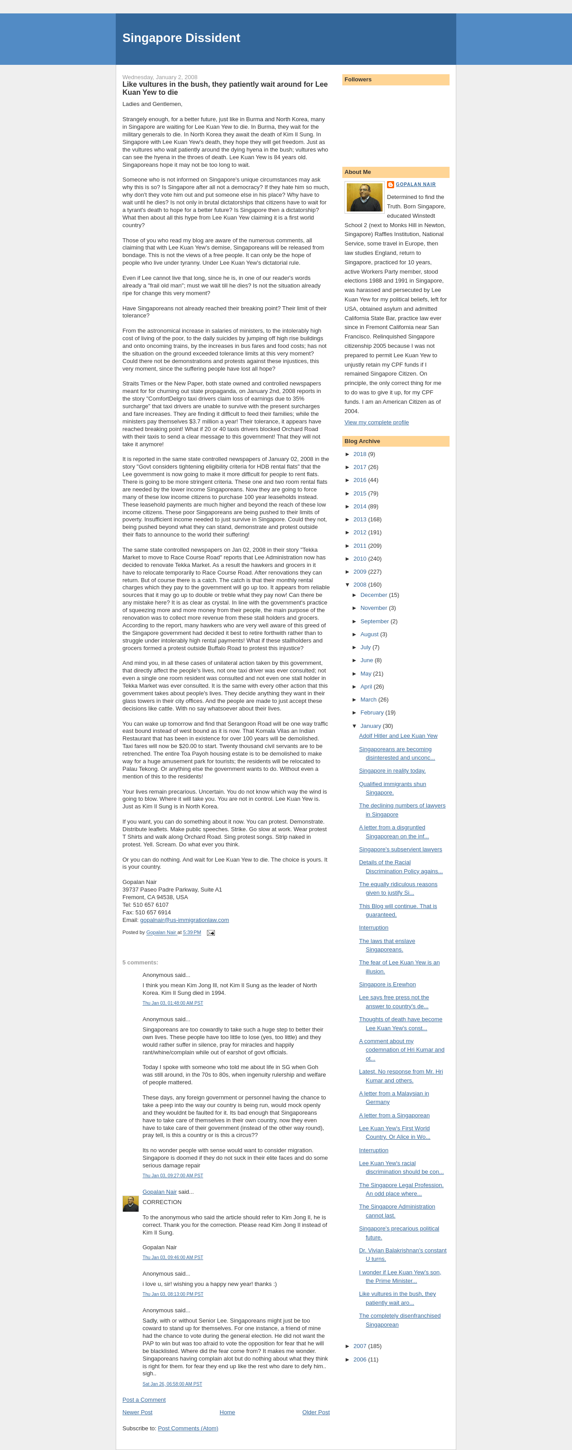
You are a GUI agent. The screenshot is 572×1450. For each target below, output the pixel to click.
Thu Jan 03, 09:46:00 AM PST (173, 1257)
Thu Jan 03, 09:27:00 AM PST (173, 1175)
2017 (360, 467)
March (370, 699)
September (376, 621)
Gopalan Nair (160, 1191)
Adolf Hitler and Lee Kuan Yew (398, 735)
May (367, 673)
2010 (360, 558)
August (370, 634)
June (368, 660)
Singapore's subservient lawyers (400, 849)
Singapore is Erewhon (387, 984)
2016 (360, 480)
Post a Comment (144, 1399)
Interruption (373, 927)
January (372, 726)
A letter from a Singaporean (394, 1115)
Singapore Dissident (181, 38)
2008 (360, 584)
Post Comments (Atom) (188, 1428)
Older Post (316, 1412)
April (367, 686)
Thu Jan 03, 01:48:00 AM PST (173, 1003)
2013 (360, 519)
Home (228, 1412)
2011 (360, 545)
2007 (360, 1346)
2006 (360, 1359)
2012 (360, 532)
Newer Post (137, 1412)
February (373, 712)
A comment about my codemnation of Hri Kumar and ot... (401, 1050)
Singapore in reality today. (392, 770)
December (375, 595)
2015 (360, 493)
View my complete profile (377, 422)
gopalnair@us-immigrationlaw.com (184, 920)
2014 (360, 506)
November (375, 608)
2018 (360, 454)
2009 (360, 571)
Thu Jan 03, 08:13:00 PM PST (173, 1294)
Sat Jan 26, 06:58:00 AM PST (172, 1384)
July (367, 647)
